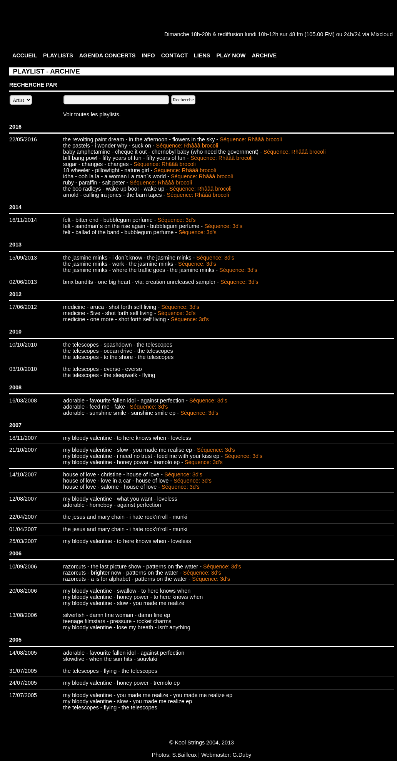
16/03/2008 (23, 400)
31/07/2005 (23, 671)
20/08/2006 (23, 591)
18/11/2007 (23, 438)
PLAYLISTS (58, 55)
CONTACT (174, 55)
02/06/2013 (23, 282)
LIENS (202, 55)
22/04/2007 (23, 517)
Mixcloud (382, 34)
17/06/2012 (23, 307)
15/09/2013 (23, 258)
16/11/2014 (23, 220)
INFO (148, 55)
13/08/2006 (23, 615)
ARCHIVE (264, 55)
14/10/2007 (23, 474)
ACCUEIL (24, 55)
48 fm (296, 34)
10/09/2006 (23, 566)
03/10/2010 (23, 369)
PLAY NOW (230, 55)
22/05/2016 (23, 139)
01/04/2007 (23, 529)
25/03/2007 (23, 541)
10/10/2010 (23, 345)
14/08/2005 (23, 653)
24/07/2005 (23, 683)
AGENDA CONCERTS (107, 55)
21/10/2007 (23, 450)
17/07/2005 (23, 695)
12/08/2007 (23, 499)
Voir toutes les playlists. (92, 114)
